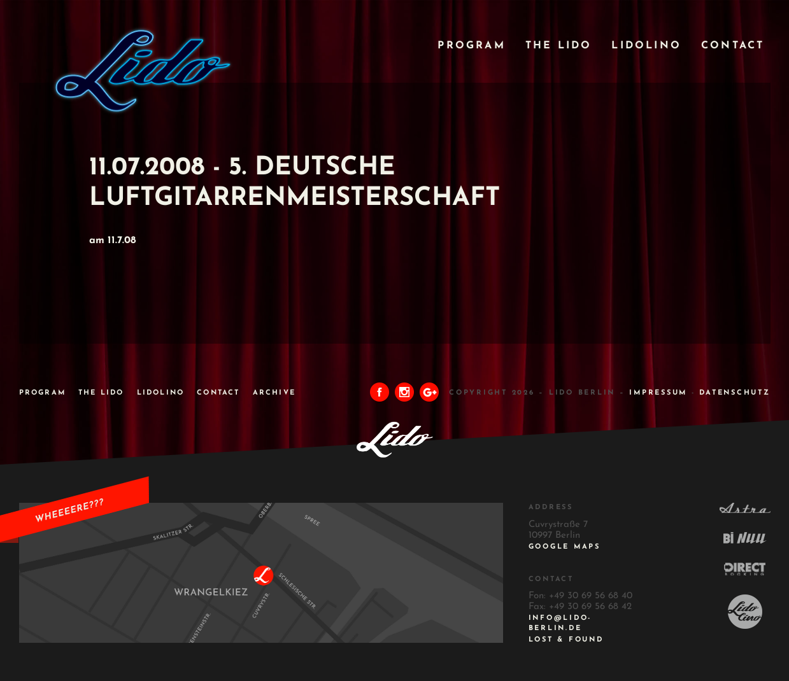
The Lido (558, 46)
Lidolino (646, 46)
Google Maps (565, 547)
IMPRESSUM (658, 393)
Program (471, 46)
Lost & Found (566, 639)
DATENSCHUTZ (734, 393)
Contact (732, 46)
